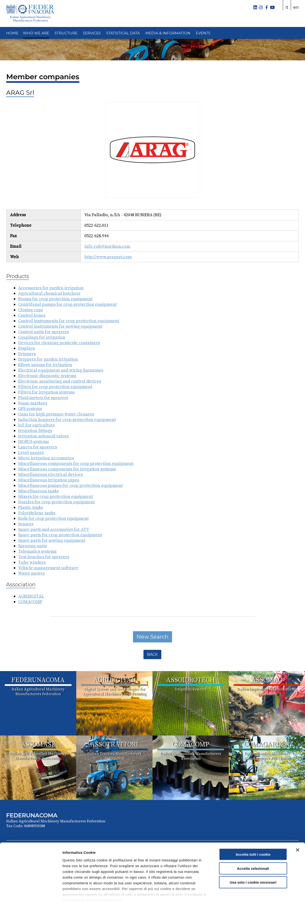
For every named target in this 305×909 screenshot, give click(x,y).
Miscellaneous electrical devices (50, 474)
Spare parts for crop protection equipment (60, 535)
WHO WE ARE (36, 33)
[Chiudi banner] (297, 831)
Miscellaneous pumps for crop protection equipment (70, 485)
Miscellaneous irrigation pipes (48, 480)
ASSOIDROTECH (190, 680)
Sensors (25, 524)
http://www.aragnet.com (108, 257)
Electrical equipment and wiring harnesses (60, 370)
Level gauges (31, 452)
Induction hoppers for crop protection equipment (67, 419)
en (296, 7)
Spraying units (32, 546)
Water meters (31, 573)
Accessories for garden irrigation (51, 288)
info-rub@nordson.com (107, 246)
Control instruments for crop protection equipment (68, 321)
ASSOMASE (38, 744)
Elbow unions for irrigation (45, 365)
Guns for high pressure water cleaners (56, 414)
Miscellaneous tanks (38, 491)
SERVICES (92, 33)
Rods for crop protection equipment (53, 518)
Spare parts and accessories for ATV (53, 529)
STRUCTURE (66, 33)
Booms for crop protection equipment (55, 299)
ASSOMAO (267, 680)
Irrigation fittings (35, 430)
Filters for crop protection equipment (55, 386)
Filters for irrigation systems (46, 392)
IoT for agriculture (36, 425)
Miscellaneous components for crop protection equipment (75, 463)
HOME (12, 33)
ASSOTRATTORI (114, 744)
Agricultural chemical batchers (49, 293)
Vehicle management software (48, 568)
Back (152, 654)
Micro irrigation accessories (46, 458)
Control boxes (31, 315)
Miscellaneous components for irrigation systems (67, 469)
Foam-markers (32, 403)
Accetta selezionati (253, 849)
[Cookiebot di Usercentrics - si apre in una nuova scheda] (31, 899)
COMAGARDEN (267, 744)
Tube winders (32, 562)
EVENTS (203, 33)
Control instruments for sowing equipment (60, 326)
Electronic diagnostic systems (47, 375)
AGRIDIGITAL (31, 596)
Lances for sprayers (37, 447)
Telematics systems (37, 551)
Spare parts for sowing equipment (51, 540)
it (286, 7)
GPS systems (30, 408)
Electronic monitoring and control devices (59, 381)
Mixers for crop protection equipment (55, 496)
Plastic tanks (30, 507)
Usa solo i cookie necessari (253, 863)
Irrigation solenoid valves (43, 436)
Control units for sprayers (43, 332)
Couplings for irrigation (41, 337)
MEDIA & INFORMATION (167, 33)
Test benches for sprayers (43, 557)
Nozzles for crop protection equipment (56, 502)
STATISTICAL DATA (123, 33)
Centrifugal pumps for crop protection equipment (67, 304)
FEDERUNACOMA (38, 680)
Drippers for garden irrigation (48, 359)
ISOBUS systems (33, 441)
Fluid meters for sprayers (43, 397)
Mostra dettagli (251, 900)
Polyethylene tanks (36, 513)
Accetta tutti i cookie (253, 835)
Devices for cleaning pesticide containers (59, 343)
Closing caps (30, 310)
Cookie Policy (109, 881)
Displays (26, 348)
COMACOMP (30, 601)
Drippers (27, 354)
